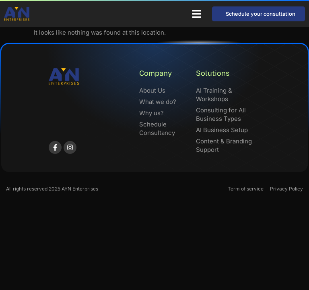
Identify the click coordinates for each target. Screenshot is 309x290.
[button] (196, 14)
